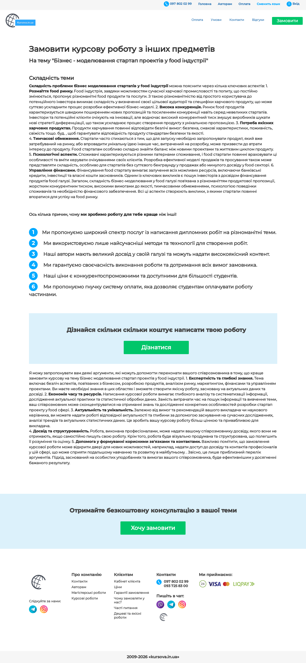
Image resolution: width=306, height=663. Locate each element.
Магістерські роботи (88, 593)
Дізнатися (156, 347)
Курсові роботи (84, 598)
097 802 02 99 (181, 4)
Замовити (287, 20)
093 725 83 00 (176, 586)
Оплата (244, 4)
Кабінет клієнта (127, 581)
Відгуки (258, 20)
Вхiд (295, 4)
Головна (204, 4)
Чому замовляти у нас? (129, 600)
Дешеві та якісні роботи (127, 615)
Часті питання (125, 608)
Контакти (236, 20)
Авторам (225, 4)
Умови (216, 20)
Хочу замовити (153, 527)
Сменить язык (268, 4)
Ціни (118, 587)
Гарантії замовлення (131, 593)
